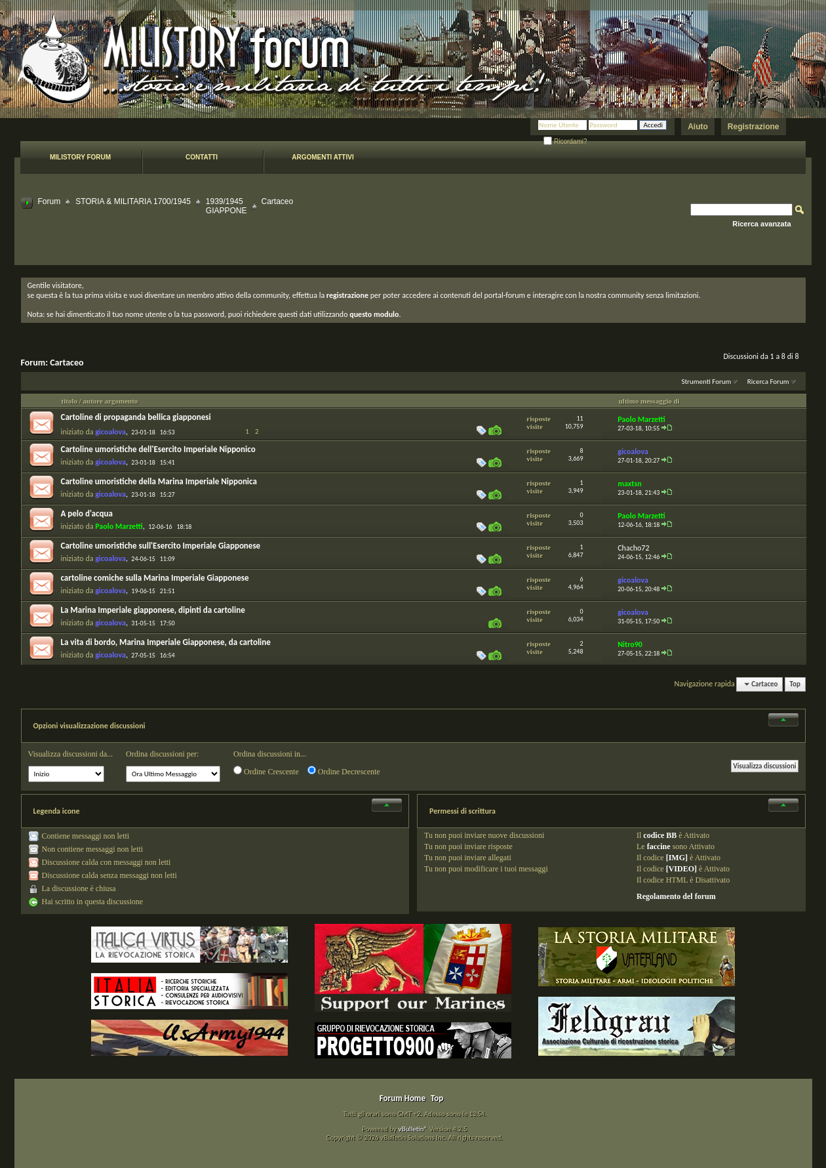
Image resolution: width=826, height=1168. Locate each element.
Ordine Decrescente (343, 771)
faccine (659, 846)
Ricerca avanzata (761, 224)
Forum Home (402, 1098)
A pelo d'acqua (87, 513)
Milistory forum (80, 157)
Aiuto (698, 126)
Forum (49, 201)
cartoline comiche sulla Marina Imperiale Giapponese (155, 578)
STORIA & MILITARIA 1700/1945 (133, 201)
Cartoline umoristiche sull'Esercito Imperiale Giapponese (161, 546)
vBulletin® (412, 1129)
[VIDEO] (681, 868)
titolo (69, 401)
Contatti (202, 157)
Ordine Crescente (266, 771)
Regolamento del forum (676, 896)
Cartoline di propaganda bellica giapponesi (136, 417)
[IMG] (677, 857)
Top (795, 684)
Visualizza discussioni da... (70, 754)
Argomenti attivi (322, 157)
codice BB (660, 835)
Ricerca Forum (768, 381)
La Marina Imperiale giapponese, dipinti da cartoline (153, 610)
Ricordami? (565, 141)
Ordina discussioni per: (162, 754)
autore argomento (110, 401)
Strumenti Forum (706, 381)
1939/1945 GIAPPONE (226, 206)
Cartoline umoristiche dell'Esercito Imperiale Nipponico (158, 449)
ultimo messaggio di (649, 401)
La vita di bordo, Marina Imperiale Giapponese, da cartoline (166, 642)
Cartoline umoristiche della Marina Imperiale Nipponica (159, 481)
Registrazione (753, 126)
